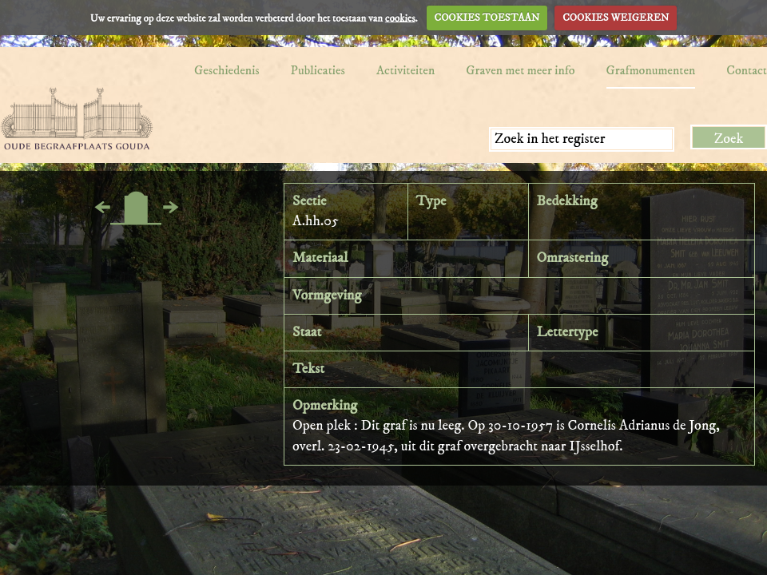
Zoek (729, 139)
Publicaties (318, 70)
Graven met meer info (520, 70)
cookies (400, 17)
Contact (746, 70)
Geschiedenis (227, 70)
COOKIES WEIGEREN (615, 17)
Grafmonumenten (651, 70)
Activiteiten (405, 70)
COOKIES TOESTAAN (487, 17)
